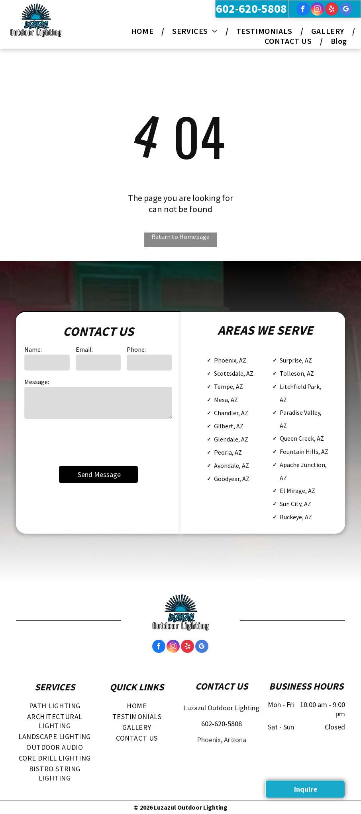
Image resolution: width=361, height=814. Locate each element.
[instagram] (317, 10)
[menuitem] (143, 31)
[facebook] (303, 10)
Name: (33, 349)
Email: (84, 349)
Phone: (136, 349)
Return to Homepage (180, 236)
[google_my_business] (346, 10)
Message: (36, 382)
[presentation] (84, 441)
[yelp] (331, 10)
